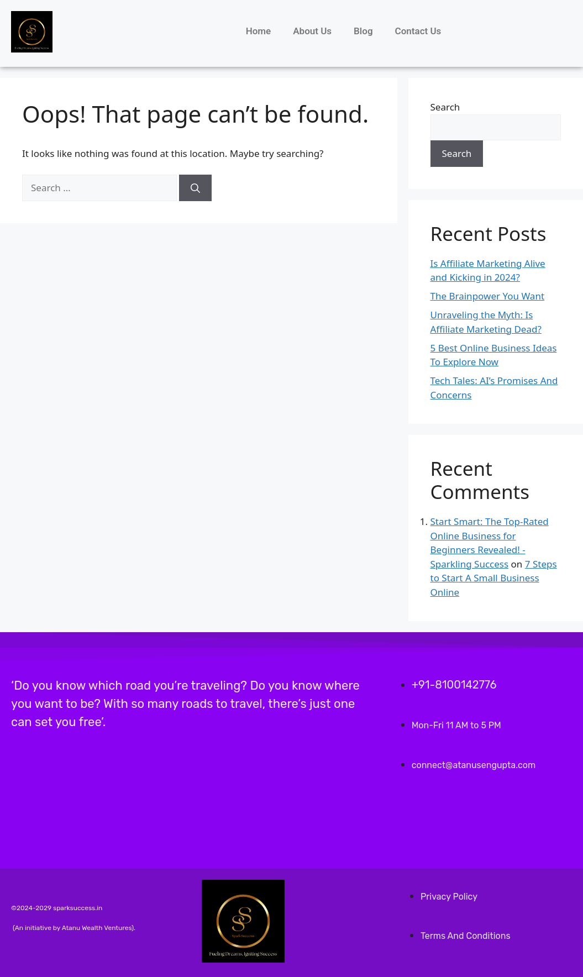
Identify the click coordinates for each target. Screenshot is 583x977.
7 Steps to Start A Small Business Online (493, 578)
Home (258, 30)
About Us (312, 30)
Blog (363, 30)
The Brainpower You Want (487, 296)
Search (445, 107)
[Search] (195, 188)
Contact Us (418, 30)
